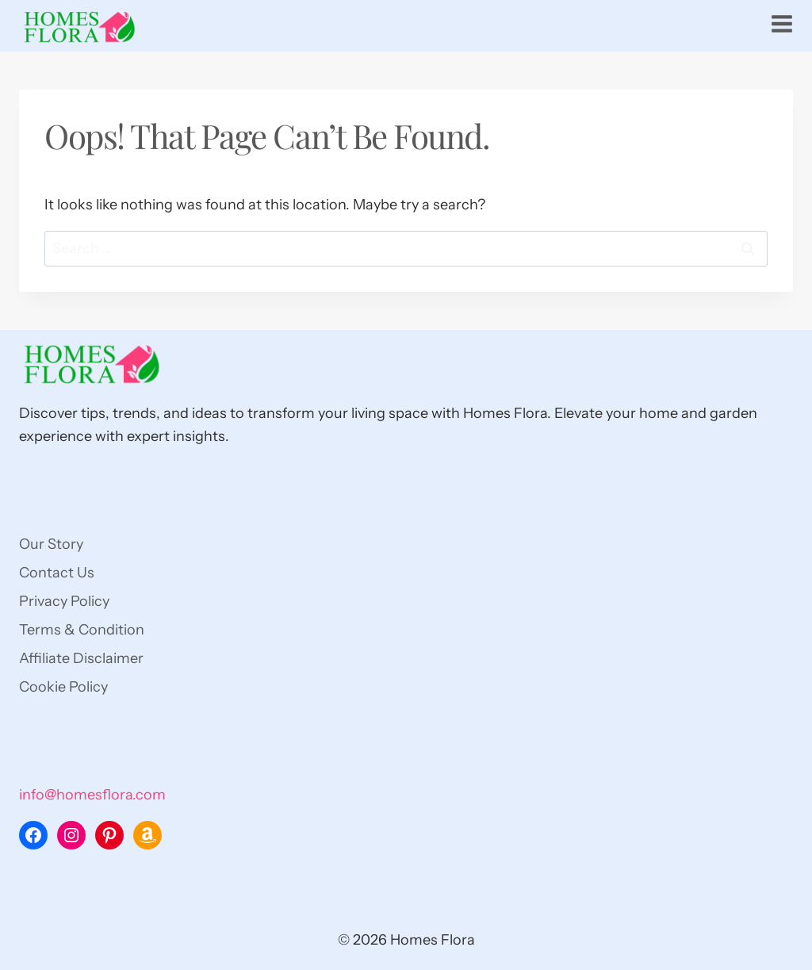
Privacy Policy (64, 601)
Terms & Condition (81, 629)
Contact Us (56, 572)
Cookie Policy (63, 687)
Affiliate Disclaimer (81, 658)
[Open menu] (781, 24)
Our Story (51, 544)
